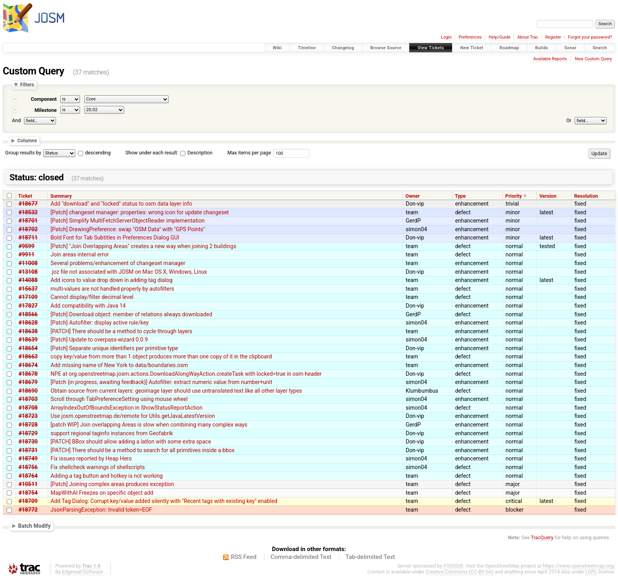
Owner (412, 196)
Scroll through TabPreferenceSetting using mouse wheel (119, 399)
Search (599, 47)
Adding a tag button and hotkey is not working (106, 476)
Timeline (307, 47)
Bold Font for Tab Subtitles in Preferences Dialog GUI (114, 237)
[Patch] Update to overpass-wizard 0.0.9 (99, 339)
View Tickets (430, 47)
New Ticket (472, 47)
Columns (27, 140)
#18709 (28, 501)
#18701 (28, 220)
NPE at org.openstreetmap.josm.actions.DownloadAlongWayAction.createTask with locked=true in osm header (186, 374)
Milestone (46, 110)
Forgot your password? (590, 37)
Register (553, 37)
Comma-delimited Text (300, 556)
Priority (513, 196)
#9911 (26, 254)
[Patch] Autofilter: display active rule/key (99, 322)
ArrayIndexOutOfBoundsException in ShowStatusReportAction (126, 408)
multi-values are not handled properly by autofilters (112, 289)
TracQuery (542, 537)
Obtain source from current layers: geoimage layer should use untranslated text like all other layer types (176, 391)
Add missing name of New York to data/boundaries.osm (119, 365)
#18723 (28, 416)
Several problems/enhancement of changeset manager (117, 263)
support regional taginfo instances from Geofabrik (111, 433)
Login (446, 37)
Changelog (343, 47)
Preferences (470, 37)
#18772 (28, 510)
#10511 (28, 484)
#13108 (28, 272)
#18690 (28, 391)
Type (460, 196)
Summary (61, 196)
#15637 (28, 289)
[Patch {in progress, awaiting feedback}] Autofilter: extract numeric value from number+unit (161, 382)
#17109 (28, 297)
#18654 (28, 348)
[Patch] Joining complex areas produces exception (112, 484)
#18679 (28, 382)
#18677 (28, 203)
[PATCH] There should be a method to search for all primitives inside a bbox (142, 450)
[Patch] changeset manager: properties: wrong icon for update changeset (139, 212)
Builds (541, 47)
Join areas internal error (79, 254)
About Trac (527, 37)
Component (44, 99)
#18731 (28, 450)
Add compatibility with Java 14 (88, 305)
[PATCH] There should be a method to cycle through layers (121, 331)
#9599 (26, 246)
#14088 (28, 280)
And (16, 120)
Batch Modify (34, 526)
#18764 (28, 476)
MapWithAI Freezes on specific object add (101, 493)
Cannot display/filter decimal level (91, 297)
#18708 (28, 408)
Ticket (25, 196)
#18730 (28, 441)
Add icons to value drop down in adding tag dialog (111, 280)
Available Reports (550, 58)
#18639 (28, 339)
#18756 (28, 467)
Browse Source (386, 47)
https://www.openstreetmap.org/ (579, 566)
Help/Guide (499, 37)
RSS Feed (244, 556)
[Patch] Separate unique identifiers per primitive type (114, 348)
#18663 (28, 356)
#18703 (28, 399)
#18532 (28, 212)
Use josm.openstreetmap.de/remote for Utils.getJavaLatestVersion (132, 416)
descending (98, 153)
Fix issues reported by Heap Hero (91, 458)
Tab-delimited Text (370, 556)
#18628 (28, 322)
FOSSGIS (453, 566)
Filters (27, 85)
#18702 (28, 229)
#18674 (28, 365)
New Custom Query (593, 58)
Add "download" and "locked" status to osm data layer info (121, 203)
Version (547, 196)
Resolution (586, 196)
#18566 (28, 314)
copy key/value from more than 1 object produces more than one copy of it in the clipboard (161, 356)
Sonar (570, 47)
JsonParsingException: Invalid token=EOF (101, 510)
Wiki (277, 47)
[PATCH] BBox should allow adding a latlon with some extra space (130, 441)
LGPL (591, 572)
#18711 (28, 237)
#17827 (28, 305)
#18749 (28, 458)
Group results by (23, 153)
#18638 (28, 331)
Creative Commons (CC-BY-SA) (460, 572)
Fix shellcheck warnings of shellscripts (97, 467)
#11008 (28, 263)
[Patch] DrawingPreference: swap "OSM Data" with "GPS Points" (127, 229)
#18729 (28, 433)
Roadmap (509, 47)
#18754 (28, 493)
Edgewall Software (82, 572)
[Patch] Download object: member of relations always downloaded (131, 314)
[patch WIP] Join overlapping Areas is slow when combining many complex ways (148, 424)
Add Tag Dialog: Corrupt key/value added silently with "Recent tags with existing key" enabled (163, 501)
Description (196, 153)
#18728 (28, 424)
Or (568, 120)
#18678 (28, 374)
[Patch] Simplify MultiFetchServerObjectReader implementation (127, 220)
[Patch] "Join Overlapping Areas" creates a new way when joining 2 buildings (143, 246)
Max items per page (249, 153)
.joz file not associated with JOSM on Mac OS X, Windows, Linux (128, 272)
